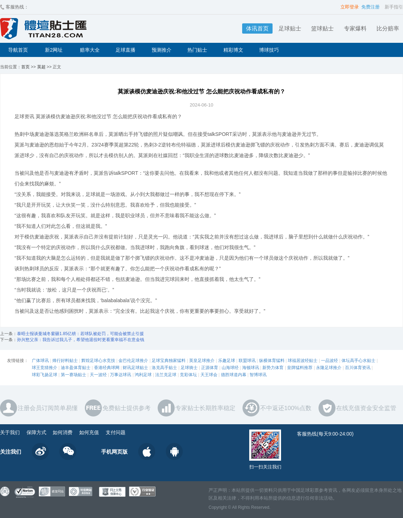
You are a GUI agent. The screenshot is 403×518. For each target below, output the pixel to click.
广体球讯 (40, 360)
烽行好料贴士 (65, 360)
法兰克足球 (165, 374)
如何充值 (89, 432)
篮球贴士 (322, 28)
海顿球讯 (250, 367)
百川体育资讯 (357, 367)
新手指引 (394, 7)
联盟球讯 (247, 360)
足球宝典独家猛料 (169, 360)
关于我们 (10, 432)
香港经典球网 (106, 367)
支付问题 (115, 432)
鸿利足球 (143, 374)
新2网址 (54, 50)
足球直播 (125, 50)
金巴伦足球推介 (133, 360)
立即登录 (349, 7)
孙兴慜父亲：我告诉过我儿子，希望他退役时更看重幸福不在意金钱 (80, 339)
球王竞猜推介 (44, 367)
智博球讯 (258, 374)
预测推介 (161, 50)
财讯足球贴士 (135, 367)
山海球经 (230, 367)
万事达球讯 (120, 374)
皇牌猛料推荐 (300, 367)
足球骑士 (189, 367)
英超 (41, 66)
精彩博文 (233, 50)
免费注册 (370, 7)
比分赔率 (387, 28)
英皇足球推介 (202, 360)
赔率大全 (90, 50)
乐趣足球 (226, 360)
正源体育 (209, 367)
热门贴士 (197, 50)
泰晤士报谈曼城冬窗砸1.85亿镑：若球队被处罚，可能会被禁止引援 (80, 333)
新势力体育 (273, 367)
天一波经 (98, 374)
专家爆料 (355, 28)
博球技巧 (269, 50)
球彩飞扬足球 (44, 374)
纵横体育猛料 (272, 360)
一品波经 (329, 360)
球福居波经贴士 (302, 360)
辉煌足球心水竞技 (98, 360)
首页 (25, 66)
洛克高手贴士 (164, 367)
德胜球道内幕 (233, 374)
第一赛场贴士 (73, 374)
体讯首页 (257, 28)
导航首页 (18, 50)
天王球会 (208, 374)
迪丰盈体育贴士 (75, 367)
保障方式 (36, 432)
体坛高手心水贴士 (358, 360)
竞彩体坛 (188, 374)
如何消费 (62, 432)
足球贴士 (290, 28)
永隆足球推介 (328, 367)
